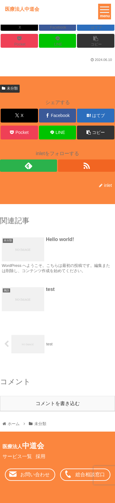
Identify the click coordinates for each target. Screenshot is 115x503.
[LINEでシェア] (57, 41)
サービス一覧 (17, 456)
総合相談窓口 (90, 474)
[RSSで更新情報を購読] (86, 165)
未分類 (10, 88)
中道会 (23, 445)
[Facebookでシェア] (57, 116)
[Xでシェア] (19, 116)
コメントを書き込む (58, 403)
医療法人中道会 (22, 9)
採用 (40, 456)
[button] (95, 41)
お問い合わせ (35, 474)
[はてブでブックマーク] (95, 116)
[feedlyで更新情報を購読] (28, 165)
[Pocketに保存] (19, 41)
